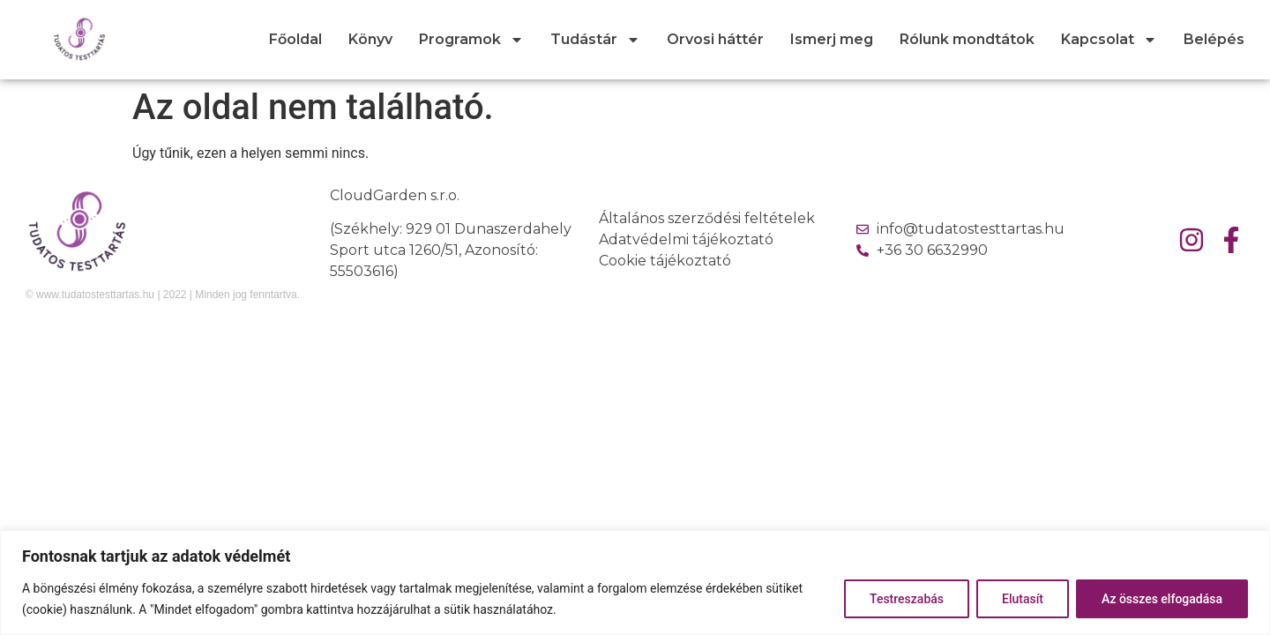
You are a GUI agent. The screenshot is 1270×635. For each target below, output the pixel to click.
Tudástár (595, 40)
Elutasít (1022, 599)
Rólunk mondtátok (967, 39)
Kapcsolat (1109, 40)
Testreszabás (907, 599)
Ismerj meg (831, 39)
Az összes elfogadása (1162, 599)
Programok (471, 40)
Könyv (370, 39)
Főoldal (295, 39)
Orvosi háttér (715, 39)
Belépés (1214, 39)
